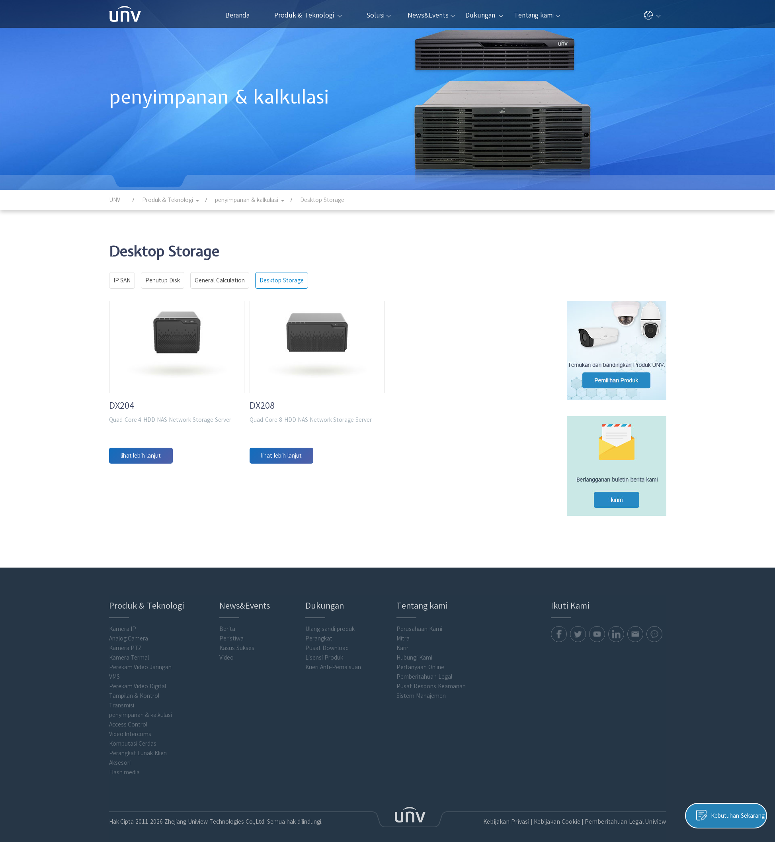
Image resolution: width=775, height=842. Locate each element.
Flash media (124, 766)
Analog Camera (128, 632)
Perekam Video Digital (137, 680)
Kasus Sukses (236, 642)
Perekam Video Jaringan (140, 661)
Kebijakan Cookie (563, 816)
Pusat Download (327, 642)
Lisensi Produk (324, 651)
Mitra (403, 632)
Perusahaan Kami (419, 623)
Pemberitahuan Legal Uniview (627, 816)
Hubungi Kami (414, 651)
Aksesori (120, 757)
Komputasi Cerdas (133, 737)
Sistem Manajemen (421, 690)
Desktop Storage (282, 280)
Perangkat (318, 632)
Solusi (378, 15)
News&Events (431, 15)
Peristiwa (231, 632)
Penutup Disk (162, 280)
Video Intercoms (130, 728)
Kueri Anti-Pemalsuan (333, 661)
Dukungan (484, 15)
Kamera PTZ (125, 642)
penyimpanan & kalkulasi (140, 709)
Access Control (128, 718)
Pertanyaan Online (420, 661)
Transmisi (121, 699)
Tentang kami (537, 15)
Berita (227, 623)
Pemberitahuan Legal (424, 671)
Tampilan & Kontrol (134, 690)
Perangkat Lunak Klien (138, 747)
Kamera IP (123, 623)
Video (226, 651)
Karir (402, 642)
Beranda (237, 15)
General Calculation (220, 280)
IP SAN (122, 280)
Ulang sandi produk (330, 623)
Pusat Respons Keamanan (431, 680)
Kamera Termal (129, 651)
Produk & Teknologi (308, 15)
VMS (114, 671)
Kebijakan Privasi (514, 816)
